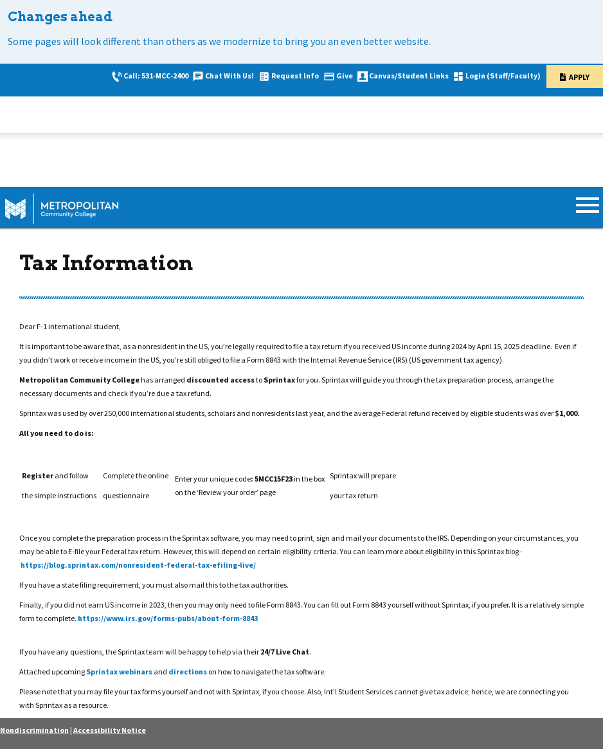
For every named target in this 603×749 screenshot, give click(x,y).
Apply (579, 77)
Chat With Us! (229, 75)
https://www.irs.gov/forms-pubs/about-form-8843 (168, 618)
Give (344, 75)
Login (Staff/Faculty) (503, 75)
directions (188, 671)
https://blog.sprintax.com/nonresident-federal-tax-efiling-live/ (138, 565)
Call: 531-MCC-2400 (155, 75)
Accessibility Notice (109, 730)
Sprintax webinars (119, 671)
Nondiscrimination (34, 730)
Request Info (295, 75)
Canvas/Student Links (409, 75)
